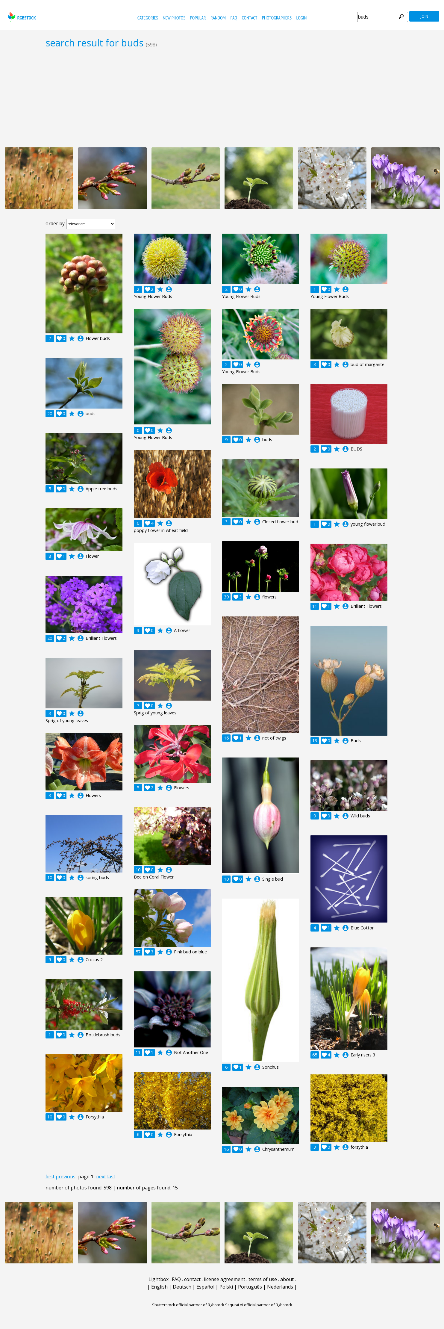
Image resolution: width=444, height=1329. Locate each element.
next (101, 1176)
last (111, 1176)
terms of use (262, 1279)
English (159, 1286)
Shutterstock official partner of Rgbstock (188, 1304)
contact (249, 18)
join (424, 16)
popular (198, 18)
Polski (226, 1286)
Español (205, 1286)
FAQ (233, 18)
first (50, 1176)
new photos (174, 18)
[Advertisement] (222, 98)
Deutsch (182, 1286)
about (287, 1279)
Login (301, 18)
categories (147, 18)
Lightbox (158, 1279)
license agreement (224, 1279)
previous (65, 1176)
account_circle (80, 338)
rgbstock (21, 16)
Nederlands (280, 1286)
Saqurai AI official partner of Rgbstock (258, 1304)
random (218, 18)
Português (250, 1286)
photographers (277, 18)
